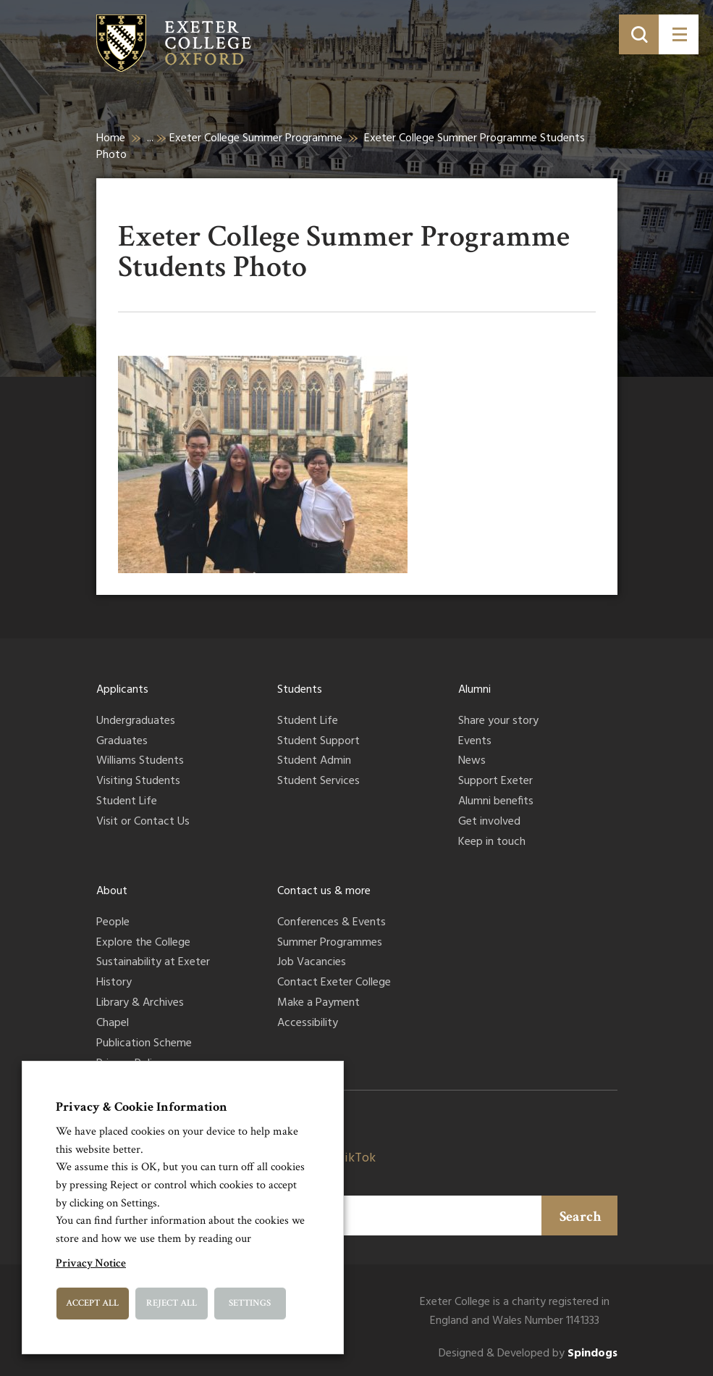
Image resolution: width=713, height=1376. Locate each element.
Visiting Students (138, 782)
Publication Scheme (144, 1044)
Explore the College (143, 943)
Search (581, 1216)
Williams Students (140, 761)
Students (299, 689)
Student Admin (314, 761)
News (472, 761)
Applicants (122, 689)
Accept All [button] (92, 1303)
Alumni (474, 689)
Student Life (126, 802)
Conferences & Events (331, 923)
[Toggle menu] (679, 34)
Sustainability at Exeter (153, 963)
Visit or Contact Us (143, 822)
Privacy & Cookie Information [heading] (141, 1106)
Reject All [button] (171, 1303)
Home (110, 138)
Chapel (112, 1024)
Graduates (122, 742)
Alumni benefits (495, 802)
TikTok (356, 1158)
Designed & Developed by (528, 1354)
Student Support (318, 742)
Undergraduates (135, 721)
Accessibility (307, 1024)
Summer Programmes (329, 943)
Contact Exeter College (334, 983)
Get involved (489, 822)
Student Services (318, 782)
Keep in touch (492, 842)
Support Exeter (495, 782)
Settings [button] (250, 1303)
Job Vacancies (311, 963)
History (114, 983)
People (113, 923)
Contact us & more (324, 891)
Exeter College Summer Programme (255, 138)
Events (474, 742)
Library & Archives (140, 1003)
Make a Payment (318, 1003)
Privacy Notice (91, 1263)
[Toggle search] (639, 34)
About (111, 891)
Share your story (498, 721)
